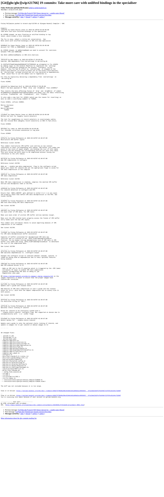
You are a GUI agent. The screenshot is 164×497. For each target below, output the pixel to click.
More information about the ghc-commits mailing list (19, 495)
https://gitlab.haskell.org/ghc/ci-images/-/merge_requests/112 (28, 327)
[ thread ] (28, 17)
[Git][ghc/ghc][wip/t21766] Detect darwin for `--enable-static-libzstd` (41, 13)
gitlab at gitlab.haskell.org (37, 8)
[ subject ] (34, 17)
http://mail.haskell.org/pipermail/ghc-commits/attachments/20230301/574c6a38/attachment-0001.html (45, 482)
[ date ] (22, 17)
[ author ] (42, 17)
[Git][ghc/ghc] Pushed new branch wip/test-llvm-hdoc (33, 15)
